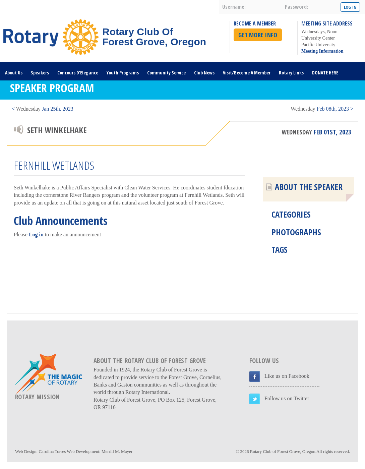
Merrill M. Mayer (117, 451)
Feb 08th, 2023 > (322, 109)
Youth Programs (123, 72)
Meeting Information (322, 51)
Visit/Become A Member (246, 72)
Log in (36, 234)
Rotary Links (291, 72)
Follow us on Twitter (286, 398)
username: (234, 6)
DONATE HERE (325, 72)
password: (296, 6)
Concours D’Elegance (77, 72)
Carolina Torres (52, 451)
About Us (13, 72)
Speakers (40, 72)
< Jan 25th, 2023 (42, 109)
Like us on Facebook (286, 376)
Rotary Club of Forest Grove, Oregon (282, 451)
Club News (204, 72)
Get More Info (257, 35)
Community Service (166, 72)
